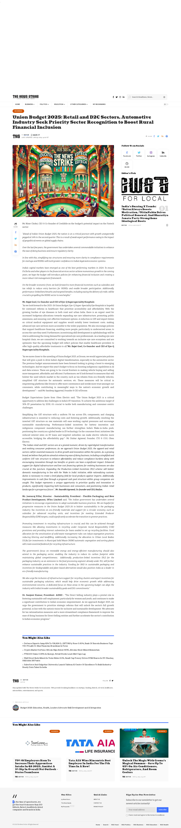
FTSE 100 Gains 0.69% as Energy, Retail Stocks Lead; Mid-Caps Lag (55, 654)
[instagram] (120, 97)
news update (160, 178)
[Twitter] (116, 97)
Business (18, 111)
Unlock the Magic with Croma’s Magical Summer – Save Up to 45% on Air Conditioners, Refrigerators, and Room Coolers (144, 766)
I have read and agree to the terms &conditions (146, 815)
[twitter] (112, 681)
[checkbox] (127, 815)
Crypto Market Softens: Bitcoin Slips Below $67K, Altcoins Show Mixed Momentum (62, 650)
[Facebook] (113, 97)
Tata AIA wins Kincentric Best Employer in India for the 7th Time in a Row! (90, 763)
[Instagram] (151, 154)
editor (26, 135)
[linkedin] (123, 97)
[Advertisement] (75, 48)
